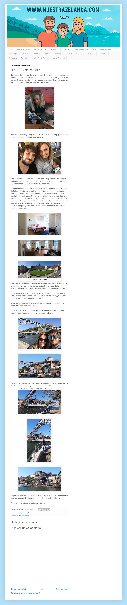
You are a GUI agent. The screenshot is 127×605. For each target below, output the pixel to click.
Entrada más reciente (19, 589)
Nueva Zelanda (58, 58)
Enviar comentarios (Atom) (30, 593)
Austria (37, 54)
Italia (94, 49)
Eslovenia (26, 54)
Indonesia (103, 54)
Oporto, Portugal (24, 515)
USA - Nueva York (80, 49)
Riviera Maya (105, 49)
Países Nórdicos (40, 49)
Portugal (47, 54)
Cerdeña (55, 49)
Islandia (58, 54)
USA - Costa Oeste (40, 58)
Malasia (91, 54)
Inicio (11, 49)
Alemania (80, 54)
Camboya (13, 58)
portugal (26, 513)
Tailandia (24, 58)
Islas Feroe (13, 54)
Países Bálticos (23, 49)
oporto (21, 513)
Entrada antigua (62, 589)
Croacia (66, 49)
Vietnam (68, 54)
